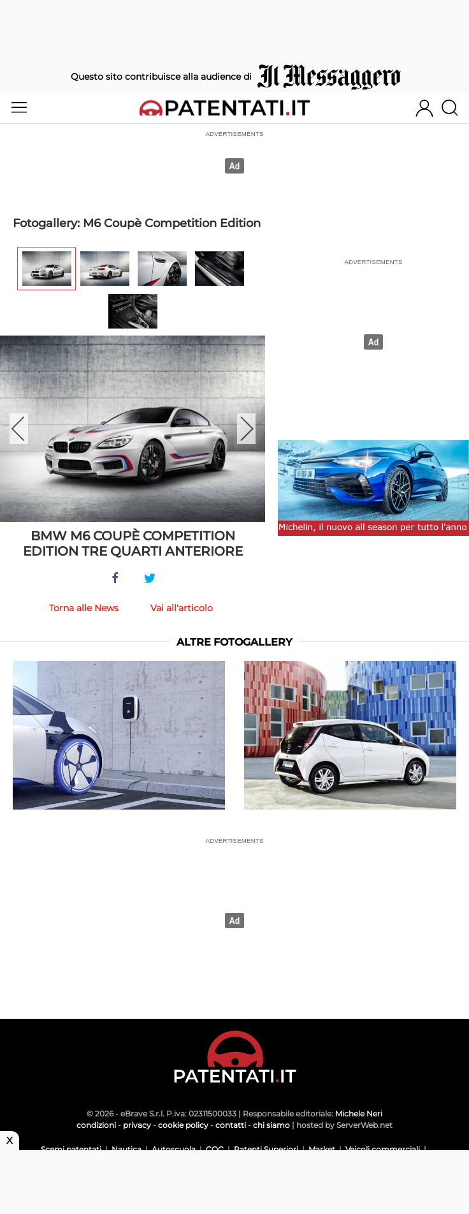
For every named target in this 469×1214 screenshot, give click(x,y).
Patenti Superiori (266, 1149)
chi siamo (271, 1125)
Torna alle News (84, 608)
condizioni (96, 1125)
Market (321, 1149)
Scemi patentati (71, 1149)
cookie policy (183, 1125)
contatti (230, 1125)
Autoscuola (174, 1149)
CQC (215, 1149)
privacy (137, 1125)
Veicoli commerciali (382, 1149)
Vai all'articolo (181, 608)
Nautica (126, 1149)
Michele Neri (358, 1113)
